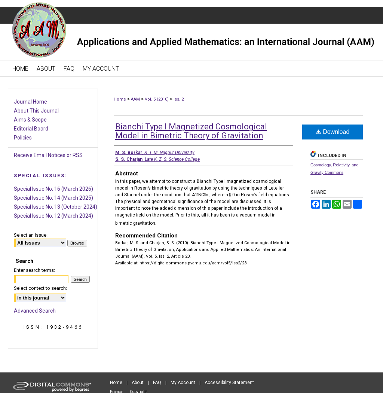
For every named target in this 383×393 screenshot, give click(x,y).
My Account (183, 382)
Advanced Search (35, 311)
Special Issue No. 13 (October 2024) (55, 207)
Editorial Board (31, 129)
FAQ (157, 382)
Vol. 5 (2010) (157, 99)
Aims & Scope (30, 120)
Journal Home (30, 102)
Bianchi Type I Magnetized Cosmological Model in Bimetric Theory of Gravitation (191, 131)
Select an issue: (31, 235)
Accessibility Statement (229, 382)
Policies (23, 138)
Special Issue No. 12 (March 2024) (53, 216)
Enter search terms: (34, 270)
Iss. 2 (179, 99)
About (138, 382)
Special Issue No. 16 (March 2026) (53, 189)
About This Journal (36, 111)
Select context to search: (40, 288)
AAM (135, 99)
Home (120, 99)
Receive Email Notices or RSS (48, 155)
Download (333, 132)
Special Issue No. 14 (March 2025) (53, 198)
